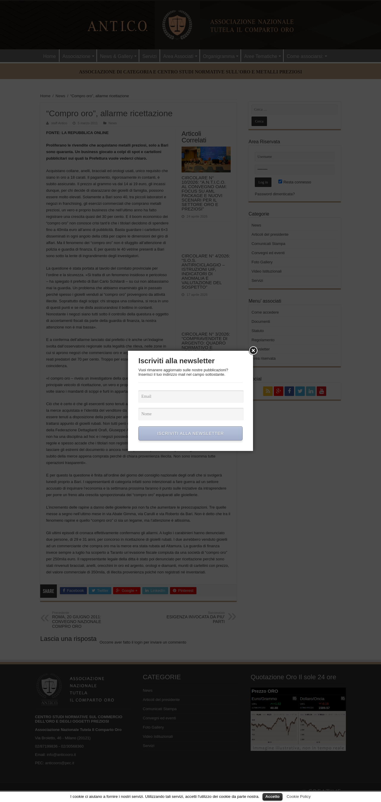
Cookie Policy (299, 796)
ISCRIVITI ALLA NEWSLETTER (190, 433)
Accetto (273, 796)
